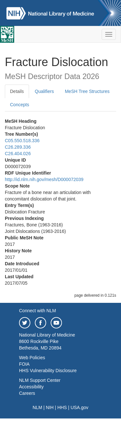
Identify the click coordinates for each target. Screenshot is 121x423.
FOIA (24, 364)
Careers (27, 393)
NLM (37, 407)
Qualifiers (44, 91)
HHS (62, 407)
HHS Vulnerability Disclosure (47, 370)
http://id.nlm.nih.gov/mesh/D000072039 (44, 179)
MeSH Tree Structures (87, 91)
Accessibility (31, 386)
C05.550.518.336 (22, 140)
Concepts (19, 104)
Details (17, 91)
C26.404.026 (18, 153)
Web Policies (32, 357)
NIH (50, 407)
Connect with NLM (37, 310)
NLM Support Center (39, 380)
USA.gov (79, 407)
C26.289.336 (18, 147)
